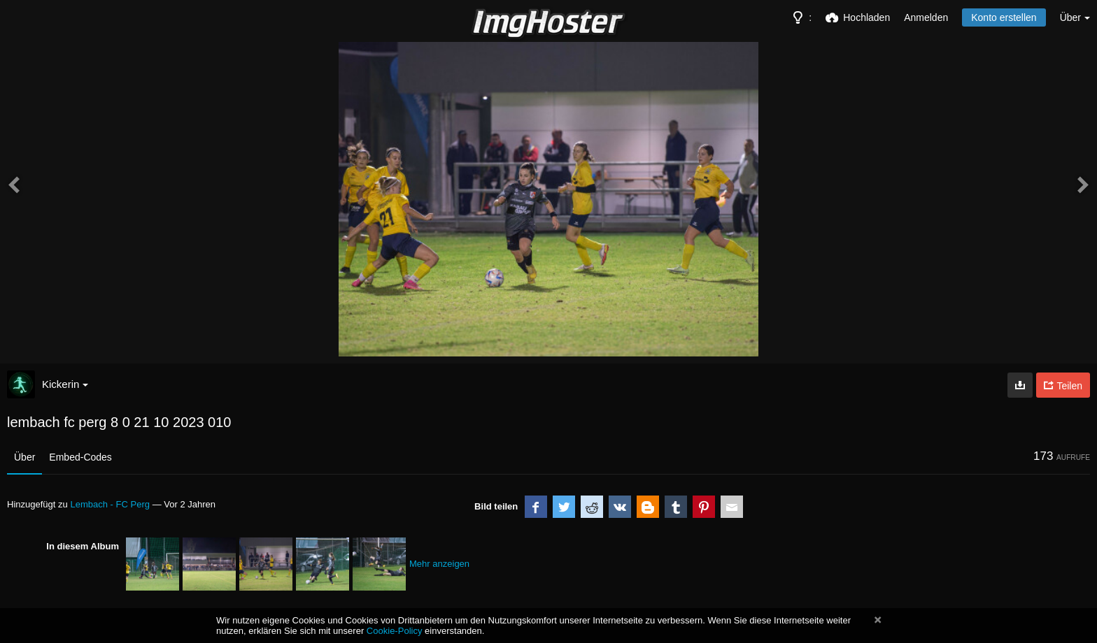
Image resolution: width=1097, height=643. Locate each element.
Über (24, 457)
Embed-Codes (80, 457)
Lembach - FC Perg (110, 504)
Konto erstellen (1003, 17)
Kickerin (65, 384)
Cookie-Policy (395, 631)
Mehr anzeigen (439, 563)
